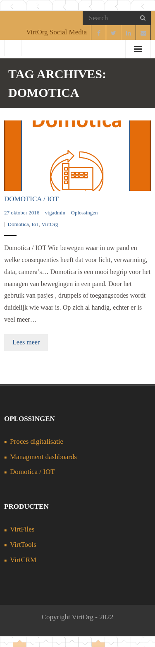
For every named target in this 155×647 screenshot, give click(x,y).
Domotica (18, 224)
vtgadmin (55, 212)
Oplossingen (84, 212)
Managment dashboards (43, 457)
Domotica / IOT (31, 199)
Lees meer (26, 342)
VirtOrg (49, 224)
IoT (35, 224)
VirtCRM (23, 560)
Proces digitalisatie (36, 441)
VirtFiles (22, 529)
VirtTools (23, 544)
